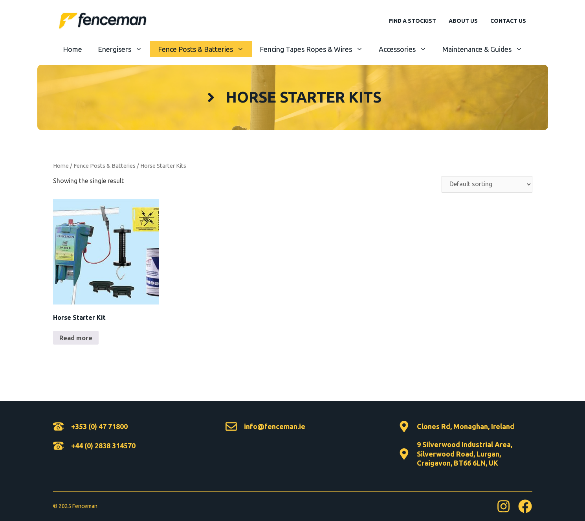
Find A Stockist (412, 21)
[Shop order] (487, 184)
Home (72, 49)
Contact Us (508, 21)
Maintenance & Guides (486, 49)
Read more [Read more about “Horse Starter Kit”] (75, 337)
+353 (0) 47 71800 (99, 426)
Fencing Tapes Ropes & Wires (315, 49)
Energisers (124, 49)
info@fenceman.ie (274, 426)
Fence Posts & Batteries (205, 49)
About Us (463, 21)
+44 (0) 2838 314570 (103, 445)
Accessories (407, 49)
